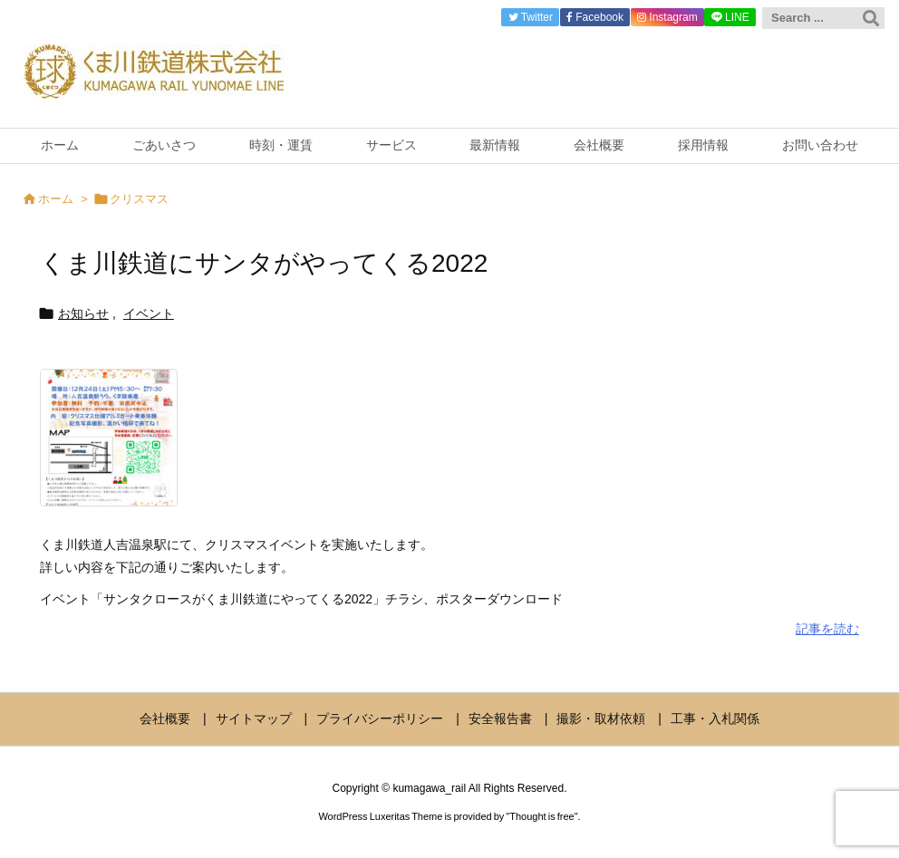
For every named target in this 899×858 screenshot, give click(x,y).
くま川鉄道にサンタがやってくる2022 (264, 263)
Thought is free (541, 816)
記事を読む (827, 629)
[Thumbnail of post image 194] (109, 450)
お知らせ (83, 313)
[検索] (870, 18)
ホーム (55, 199)
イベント (148, 313)
